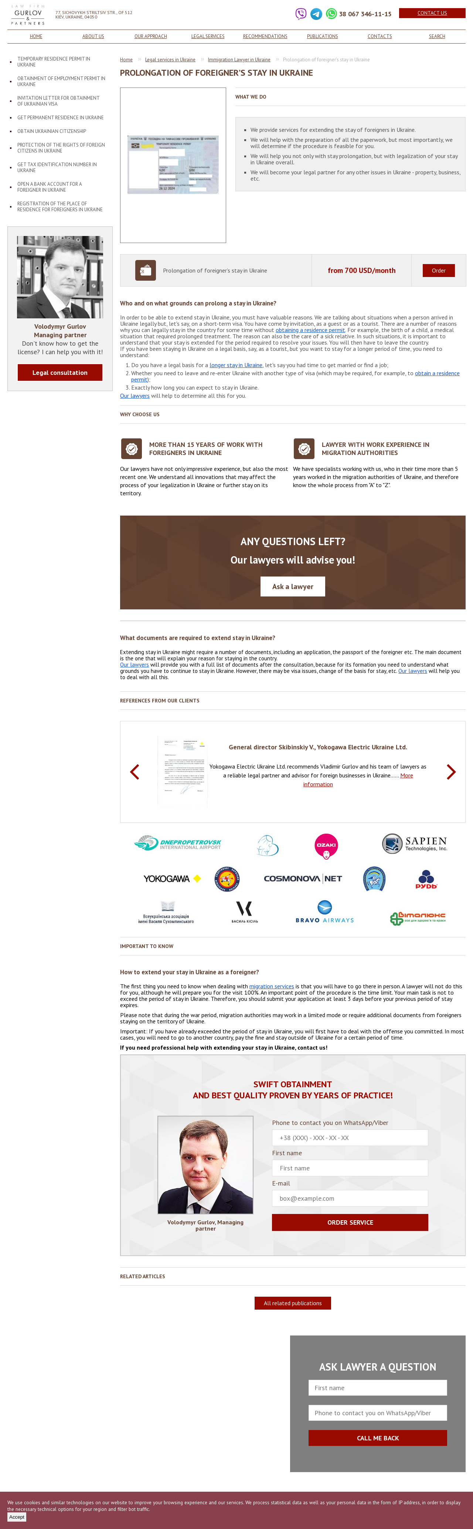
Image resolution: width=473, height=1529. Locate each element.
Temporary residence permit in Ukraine (53, 62)
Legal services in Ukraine (170, 60)
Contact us (432, 13)
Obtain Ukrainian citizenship (51, 131)
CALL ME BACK (378, 1438)
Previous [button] (134, 772)
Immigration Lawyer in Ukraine (239, 60)
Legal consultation (60, 372)
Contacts (380, 36)
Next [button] (451, 772)
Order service (350, 1222)
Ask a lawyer (292, 586)
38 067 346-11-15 (365, 14)
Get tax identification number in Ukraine (57, 167)
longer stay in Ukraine (236, 365)
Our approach (151, 36)
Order (439, 270)
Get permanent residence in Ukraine (60, 117)
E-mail (350, 1193)
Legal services (208, 36)
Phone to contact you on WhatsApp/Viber (350, 1132)
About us (93, 36)
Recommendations (265, 36)
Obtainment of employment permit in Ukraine (61, 81)
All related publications (293, 1303)
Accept (16, 1517)
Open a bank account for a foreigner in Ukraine (49, 187)
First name (350, 1163)
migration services (271, 986)
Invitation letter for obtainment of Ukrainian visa (58, 101)
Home (36, 36)
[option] (292, 772)
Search (437, 36)
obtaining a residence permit (310, 329)
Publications (322, 36)
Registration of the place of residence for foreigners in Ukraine (60, 207)
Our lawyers (135, 395)
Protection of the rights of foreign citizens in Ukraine (61, 148)
